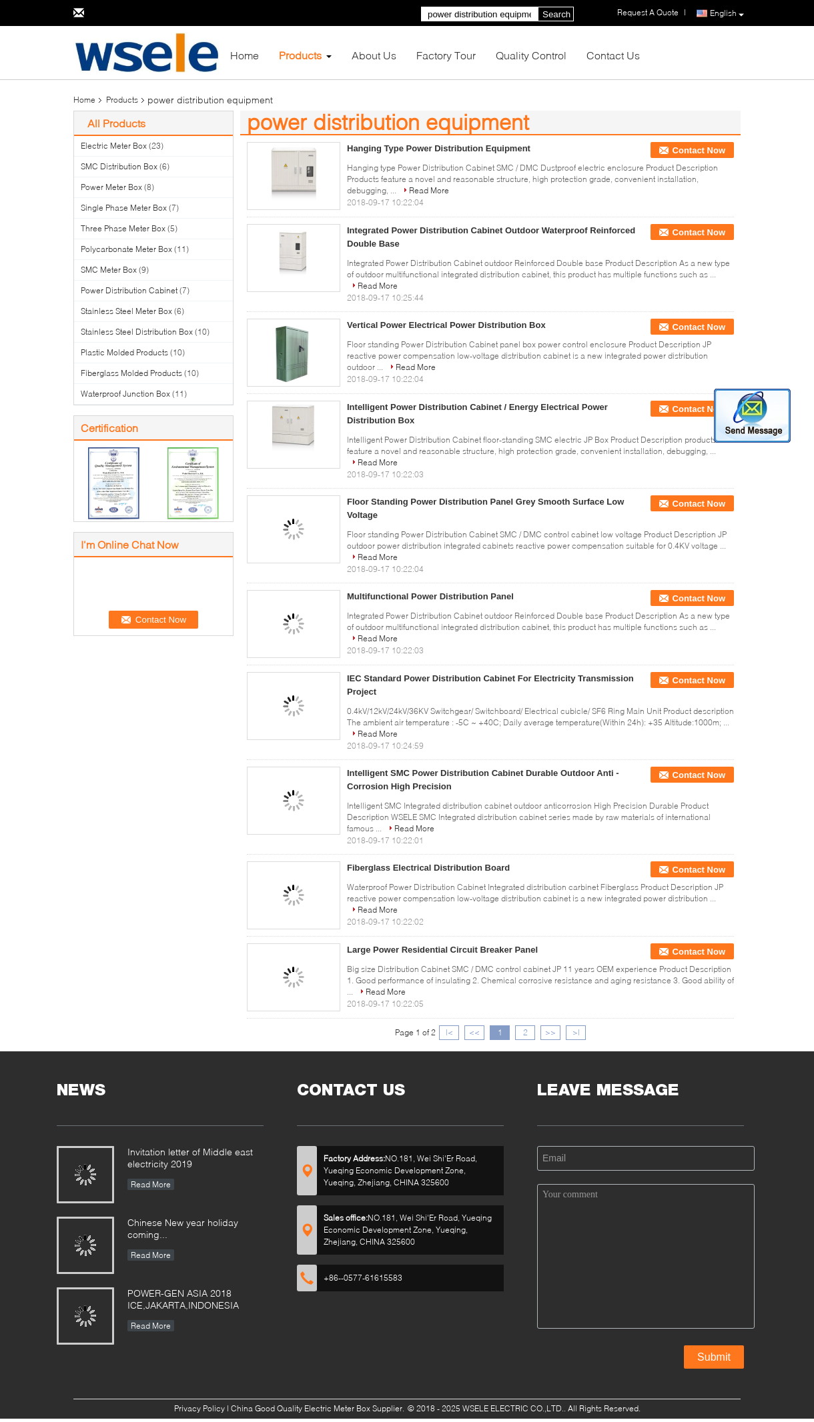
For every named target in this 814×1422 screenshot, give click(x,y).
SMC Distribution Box (119, 166)
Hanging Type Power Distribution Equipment (438, 148)
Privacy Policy (199, 1408)
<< (474, 1032)
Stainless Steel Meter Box (126, 311)
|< (449, 1032)
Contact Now (699, 150)
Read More (429, 190)
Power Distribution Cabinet (129, 290)
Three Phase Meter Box (123, 228)
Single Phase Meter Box (124, 208)
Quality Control (531, 55)
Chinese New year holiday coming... (182, 1228)
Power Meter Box (111, 187)
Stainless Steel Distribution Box (137, 332)
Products (300, 55)
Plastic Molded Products (124, 352)
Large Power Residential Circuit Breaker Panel (442, 950)
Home (244, 55)
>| (576, 1032)
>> (550, 1032)
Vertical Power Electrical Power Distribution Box (446, 325)
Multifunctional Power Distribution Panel (430, 596)
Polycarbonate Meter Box (126, 249)
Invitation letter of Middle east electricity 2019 (190, 1157)
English (727, 13)
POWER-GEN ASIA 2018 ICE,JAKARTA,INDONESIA (183, 1299)
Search (556, 14)
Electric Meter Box (114, 146)
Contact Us (613, 55)
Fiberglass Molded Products (131, 373)
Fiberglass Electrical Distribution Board (428, 868)
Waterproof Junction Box (125, 394)
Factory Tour (446, 55)
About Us (374, 55)
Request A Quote (648, 12)
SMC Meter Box (109, 270)
